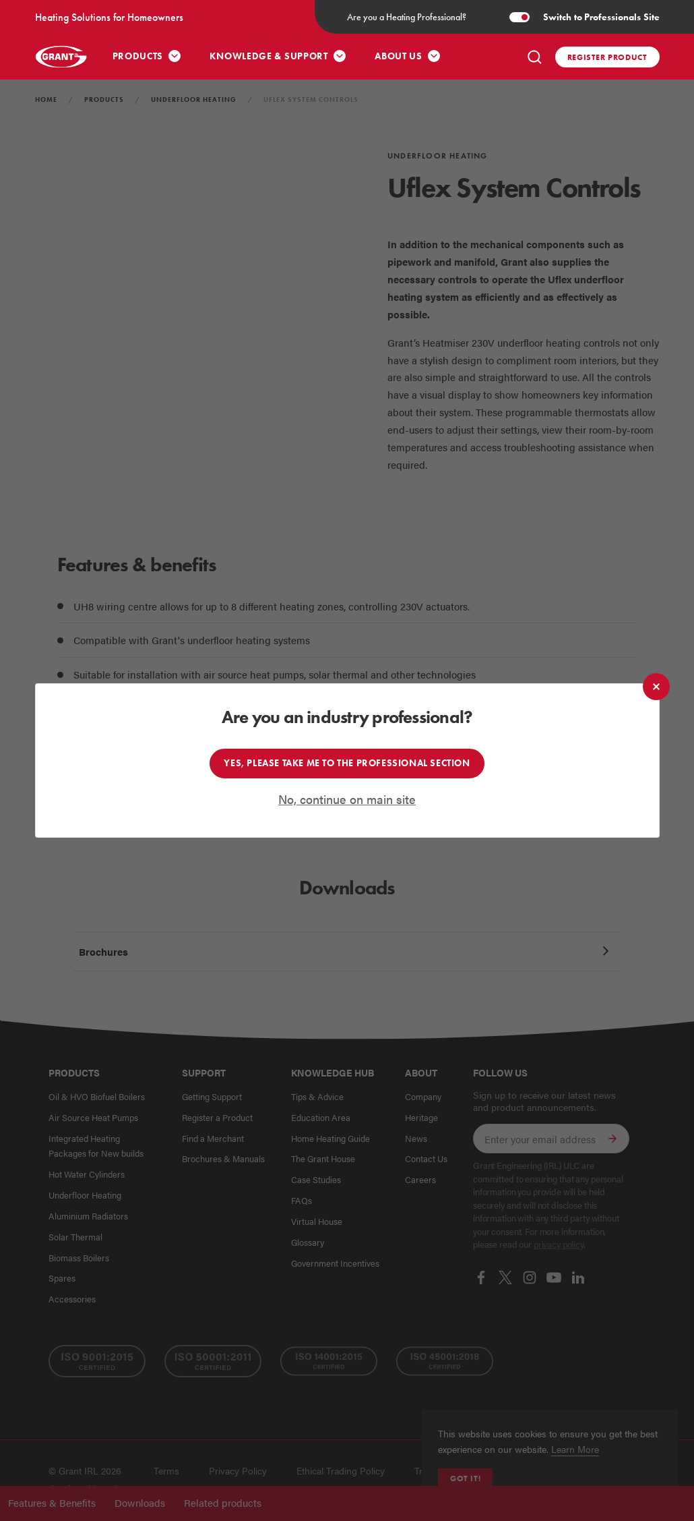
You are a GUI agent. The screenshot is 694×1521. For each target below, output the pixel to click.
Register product (607, 57)
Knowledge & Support (268, 56)
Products (138, 56)
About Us (398, 56)
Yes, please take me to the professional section (347, 763)
